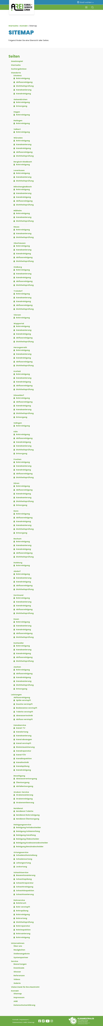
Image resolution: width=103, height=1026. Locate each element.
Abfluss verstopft (24, 719)
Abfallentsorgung (24, 786)
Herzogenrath (20, 347)
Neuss (16, 227)
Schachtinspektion (25, 890)
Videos (17, 979)
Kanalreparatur (23, 751)
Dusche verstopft (24, 704)
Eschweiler (19, 643)
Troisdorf (18, 291)
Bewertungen (20, 964)
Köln (16, 431)
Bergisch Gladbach (23, 161)
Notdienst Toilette (24, 811)
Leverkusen (19, 170)
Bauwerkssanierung (25, 875)
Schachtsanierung (25, 894)
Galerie (17, 983)
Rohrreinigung (23, 78)
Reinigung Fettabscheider (28, 827)
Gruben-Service (21, 792)
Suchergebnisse (18, 69)
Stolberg (18, 267)
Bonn (16, 511)
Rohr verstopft (23, 907)
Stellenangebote (22, 953)
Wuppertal (19, 323)
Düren (16, 483)
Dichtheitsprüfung (25, 86)
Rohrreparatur (23, 926)
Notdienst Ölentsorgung (27, 819)
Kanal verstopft (23, 743)
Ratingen (18, 120)
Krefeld (17, 371)
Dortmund (18, 595)
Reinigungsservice (22, 824)
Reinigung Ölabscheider (27, 839)
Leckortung (21, 866)
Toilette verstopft (24, 711)
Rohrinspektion (23, 929)
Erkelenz (18, 75)
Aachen (17, 667)
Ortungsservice (21, 852)
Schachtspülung (24, 879)
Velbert (17, 129)
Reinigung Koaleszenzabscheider (32, 842)
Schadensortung (24, 859)
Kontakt (24, 26)
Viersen (17, 315)
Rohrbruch (21, 903)
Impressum (19, 997)
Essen (16, 619)
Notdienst (18, 808)
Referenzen (19, 975)
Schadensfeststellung (26, 855)
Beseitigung (19, 776)
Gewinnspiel (17, 61)
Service (14, 961)
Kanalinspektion (24, 758)
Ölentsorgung (22, 782)
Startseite (13, 26)
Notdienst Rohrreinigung (28, 815)
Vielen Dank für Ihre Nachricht (25, 987)
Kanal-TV (20, 728)
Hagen (17, 112)
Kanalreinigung (23, 93)
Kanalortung (22, 732)
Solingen (18, 423)
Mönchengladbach (23, 186)
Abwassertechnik (24, 715)
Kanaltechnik (22, 762)
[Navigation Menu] (86, 7)
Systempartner (21, 957)
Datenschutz (17, 1022)
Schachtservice (21, 872)
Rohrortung (21, 918)
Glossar (17, 971)
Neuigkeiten (19, 950)
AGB (16, 1001)
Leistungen (16, 694)
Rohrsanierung (23, 933)
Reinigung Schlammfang (28, 831)
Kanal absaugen (24, 739)
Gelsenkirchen (20, 99)
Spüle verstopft (23, 700)
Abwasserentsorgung (26, 778)
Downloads (19, 968)
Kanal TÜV (21, 754)
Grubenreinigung (24, 798)
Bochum (17, 538)
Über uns (18, 946)
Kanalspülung (22, 766)
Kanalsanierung (23, 90)
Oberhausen (20, 243)
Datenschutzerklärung (24, 1005)
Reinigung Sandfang (26, 835)
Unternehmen (17, 943)
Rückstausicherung (25, 747)
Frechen (17, 459)
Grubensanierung (24, 795)
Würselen (18, 138)
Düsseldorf (19, 395)
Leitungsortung (23, 863)
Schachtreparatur (24, 883)
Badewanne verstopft (26, 708)
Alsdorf (17, 571)
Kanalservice (20, 725)
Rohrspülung (22, 910)
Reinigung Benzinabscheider (29, 846)
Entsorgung (21, 106)
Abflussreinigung (24, 82)
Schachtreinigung (24, 886)
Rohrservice (19, 900)
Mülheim (18, 210)
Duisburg (18, 562)
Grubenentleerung (25, 802)
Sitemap (18, 993)
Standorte (16, 72)
